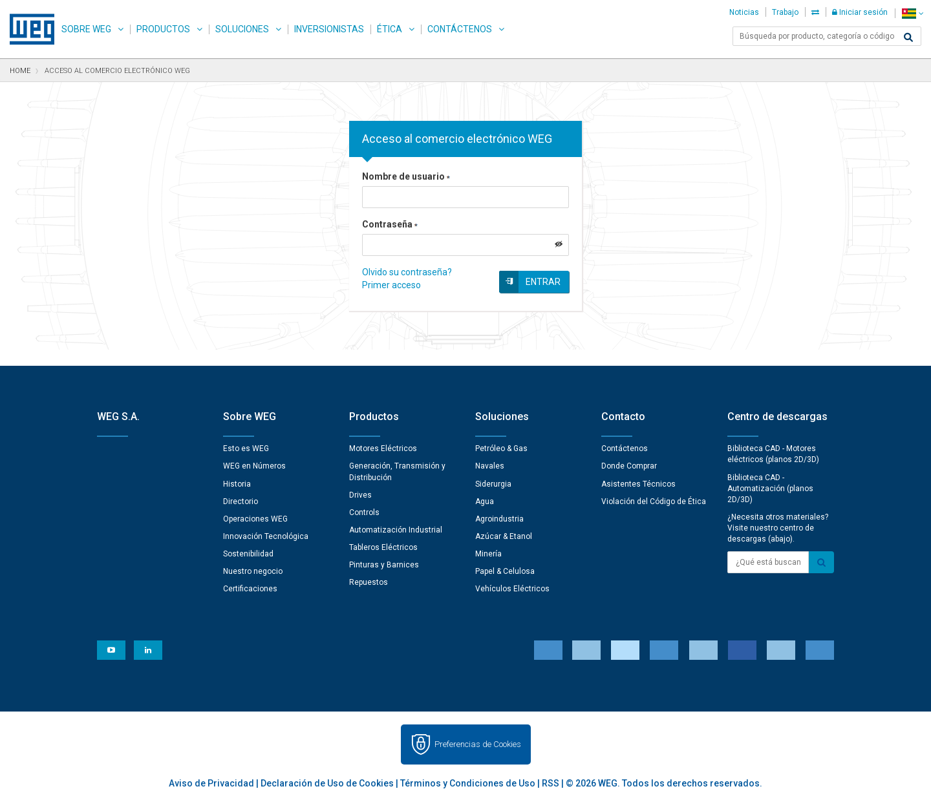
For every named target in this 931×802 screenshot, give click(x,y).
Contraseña (390, 224)
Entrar (543, 282)
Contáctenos (459, 29)
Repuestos (368, 582)
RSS (550, 783)
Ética (389, 29)
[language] (912, 13)
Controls (364, 512)
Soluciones (242, 29)
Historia (237, 484)
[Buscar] (908, 37)
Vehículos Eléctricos (512, 588)
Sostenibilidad (248, 553)
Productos (163, 29)
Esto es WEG (246, 448)
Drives (360, 495)
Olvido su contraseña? (407, 272)
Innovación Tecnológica (265, 536)
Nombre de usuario (406, 176)
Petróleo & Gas (501, 448)
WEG (27, 29)
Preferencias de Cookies (477, 744)
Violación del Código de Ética (653, 501)
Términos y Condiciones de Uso (467, 783)
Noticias (744, 12)
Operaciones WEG (255, 518)
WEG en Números (254, 465)
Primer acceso (391, 285)
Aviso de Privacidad (211, 783)
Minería (488, 553)
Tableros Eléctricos (383, 547)
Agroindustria (499, 518)
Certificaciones (250, 588)
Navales (489, 465)
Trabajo (785, 12)
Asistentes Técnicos (638, 484)
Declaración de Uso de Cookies (327, 783)
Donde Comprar (629, 465)
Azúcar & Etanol (503, 536)
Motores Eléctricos (383, 448)
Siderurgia (493, 484)
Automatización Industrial (395, 529)
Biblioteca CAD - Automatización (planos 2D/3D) (770, 488)
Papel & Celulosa (505, 571)
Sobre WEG (86, 29)
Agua (484, 501)
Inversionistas (329, 29)
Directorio (240, 501)
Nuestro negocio (253, 571)
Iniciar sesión (860, 12)
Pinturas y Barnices (384, 564)
